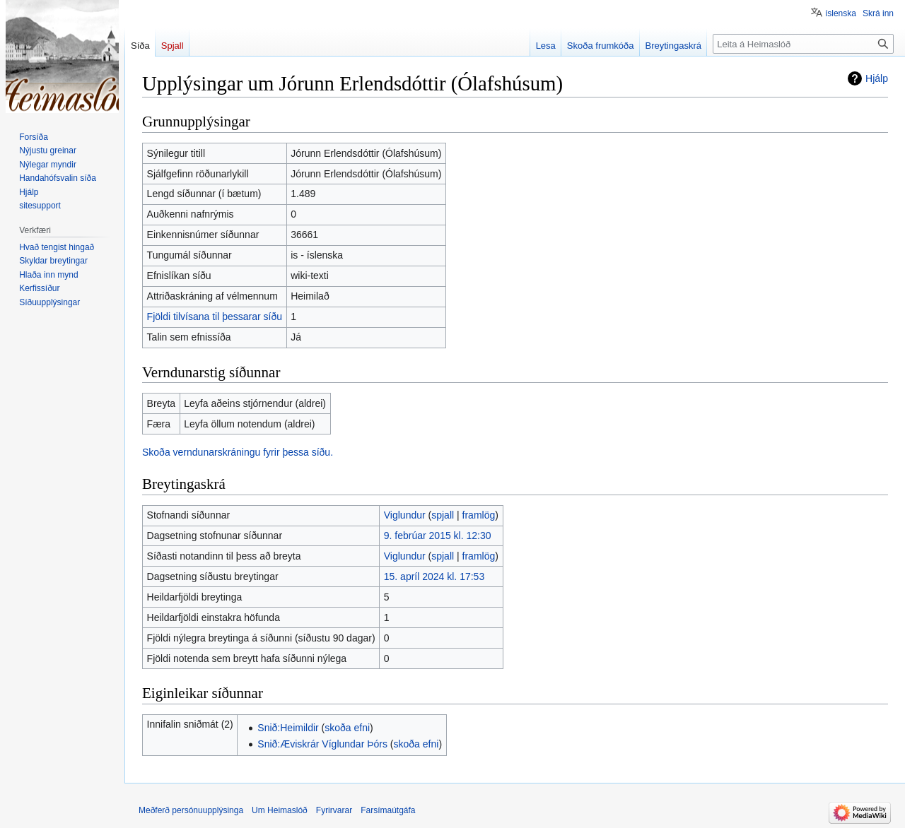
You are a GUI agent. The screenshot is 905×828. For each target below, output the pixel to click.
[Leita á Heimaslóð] (803, 44)
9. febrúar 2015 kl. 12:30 (437, 535)
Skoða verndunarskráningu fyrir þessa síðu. (237, 452)
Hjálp (876, 78)
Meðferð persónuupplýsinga (191, 810)
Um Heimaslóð (280, 810)
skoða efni (347, 727)
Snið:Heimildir (287, 727)
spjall (442, 515)
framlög (479, 515)
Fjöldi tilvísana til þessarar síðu (214, 316)
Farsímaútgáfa (388, 810)
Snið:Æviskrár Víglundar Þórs (322, 744)
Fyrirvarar (334, 810)
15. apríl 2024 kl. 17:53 (434, 576)
